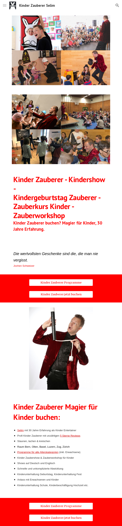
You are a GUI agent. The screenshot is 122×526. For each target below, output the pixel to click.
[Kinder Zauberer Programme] (61, 282)
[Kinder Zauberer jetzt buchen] (61, 294)
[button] (4, 5)
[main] (61, 206)
